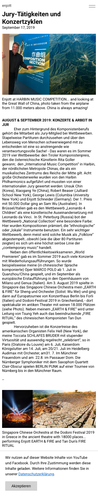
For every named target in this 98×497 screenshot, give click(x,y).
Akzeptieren (21, 486)
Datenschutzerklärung (36, 474)
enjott (6, 6)
